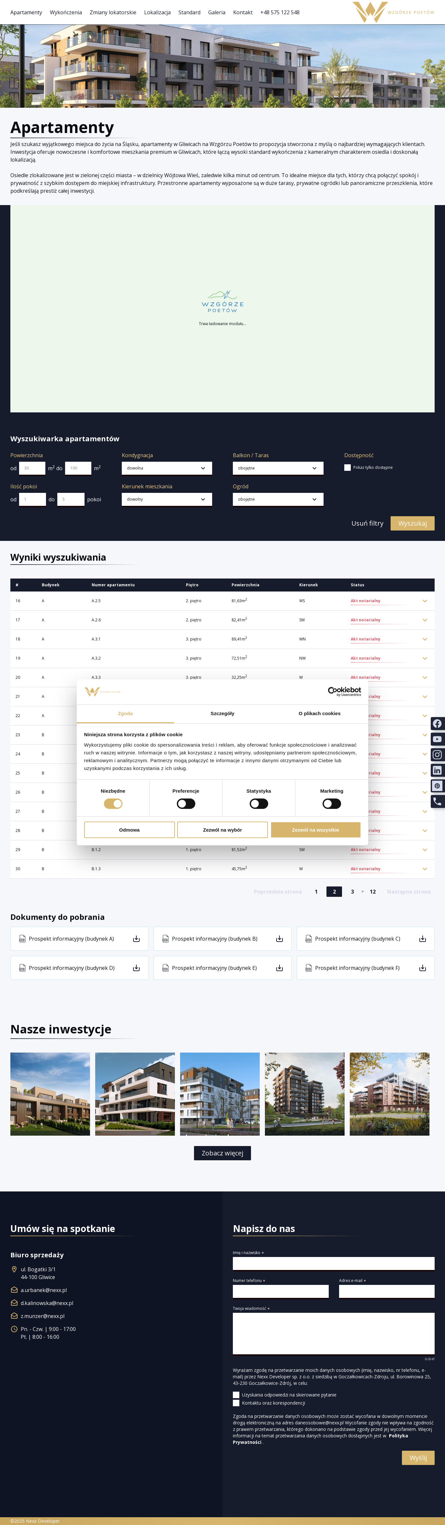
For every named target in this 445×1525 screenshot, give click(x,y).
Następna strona (409, 891)
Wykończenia (66, 12)
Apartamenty (26, 12)
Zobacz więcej (222, 1153)
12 (373, 891)
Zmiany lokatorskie (113, 12)
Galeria (216, 12)
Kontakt (243, 12)
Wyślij (418, 1457)
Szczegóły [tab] (222, 713)
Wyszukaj (412, 523)
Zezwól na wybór (222, 830)
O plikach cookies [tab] (319, 713)
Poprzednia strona (278, 891)
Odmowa (129, 830)
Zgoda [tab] (125, 713)
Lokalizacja (157, 12)
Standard (189, 12)
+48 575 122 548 (280, 12)
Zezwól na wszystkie (315, 830)
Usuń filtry (367, 523)
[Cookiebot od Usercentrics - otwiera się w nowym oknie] (332, 692)
